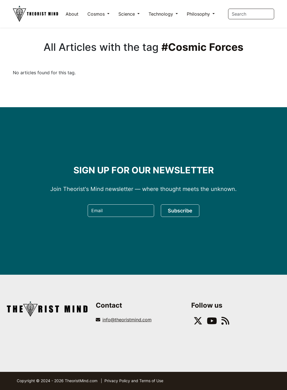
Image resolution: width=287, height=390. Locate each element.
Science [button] (127, 14)
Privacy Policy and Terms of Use (133, 380)
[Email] (121, 210)
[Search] (251, 14)
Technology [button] (161, 14)
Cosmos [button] (96, 14)
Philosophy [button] (199, 14)
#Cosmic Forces (202, 47)
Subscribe (180, 211)
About (72, 14)
